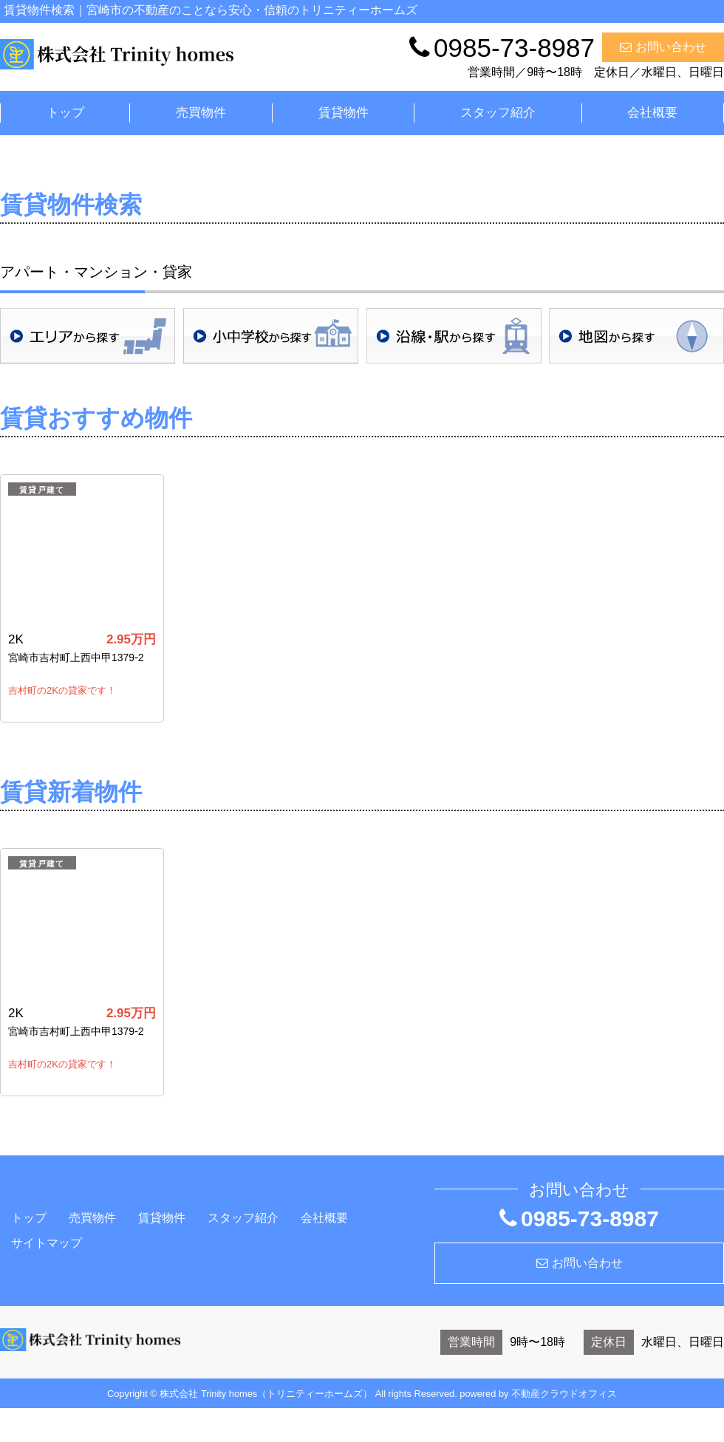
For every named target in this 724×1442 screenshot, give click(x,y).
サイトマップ (46, 1243)
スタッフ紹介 (498, 113)
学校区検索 (270, 335)
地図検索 (636, 335)
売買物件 (201, 113)
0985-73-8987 (579, 1218)
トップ (65, 113)
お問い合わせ (663, 47)
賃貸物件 (343, 113)
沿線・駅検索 (454, 335)
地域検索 (87, 335)
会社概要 (652, 113)
